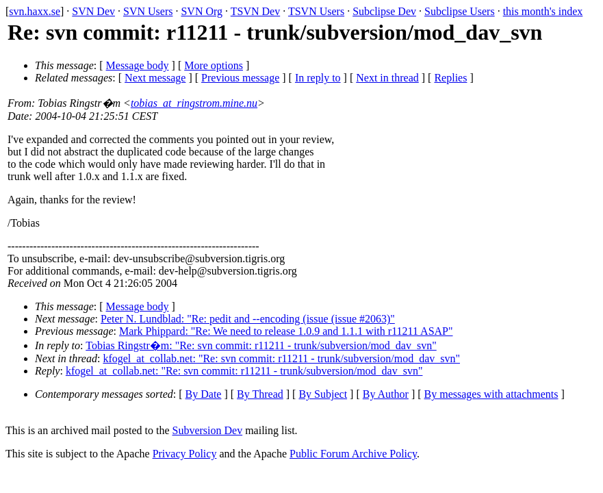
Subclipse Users (459, 11)
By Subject (322, 394)
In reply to (318, 78)
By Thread (260, 394)
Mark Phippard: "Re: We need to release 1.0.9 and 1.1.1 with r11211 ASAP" (286, 331)
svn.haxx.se (34, 11)
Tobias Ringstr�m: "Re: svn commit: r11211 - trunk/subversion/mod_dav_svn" (261, 345)
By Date (203, 394)
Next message (155, 78)
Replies (450, 78)
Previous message (240, 78)
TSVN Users (316, 11)
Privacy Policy (185, 453)
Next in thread (387, 78)
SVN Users (147, 11)
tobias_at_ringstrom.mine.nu (194, 103)
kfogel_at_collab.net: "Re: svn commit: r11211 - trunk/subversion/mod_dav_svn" (281, 358)
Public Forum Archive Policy (353, 453)
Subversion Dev (207, 430)
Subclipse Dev (384, 11)
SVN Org (201, 11)
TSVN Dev (255, 11)
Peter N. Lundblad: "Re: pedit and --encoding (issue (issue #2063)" (248, 319)
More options (213, 65)
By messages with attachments (491, 394)
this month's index (543, 11)
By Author (386, 394)
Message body (137, 65)
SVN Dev (93, 11)
